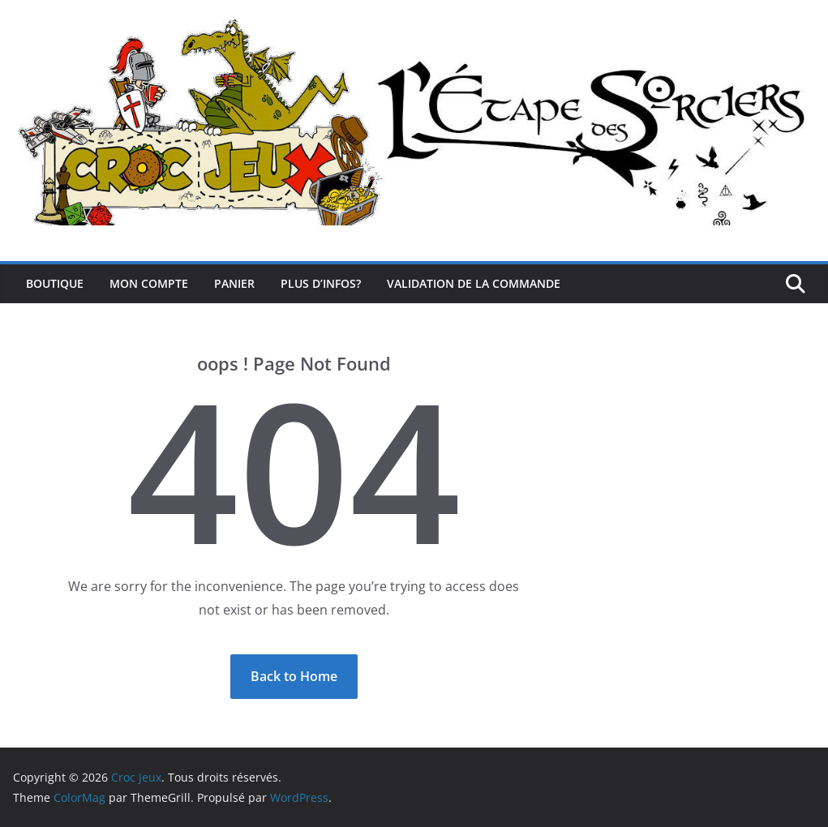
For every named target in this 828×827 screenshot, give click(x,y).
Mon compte (148, 283)
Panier (234, 283)
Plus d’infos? (321, 283)
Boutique (55, 283)
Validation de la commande (473, 283)
